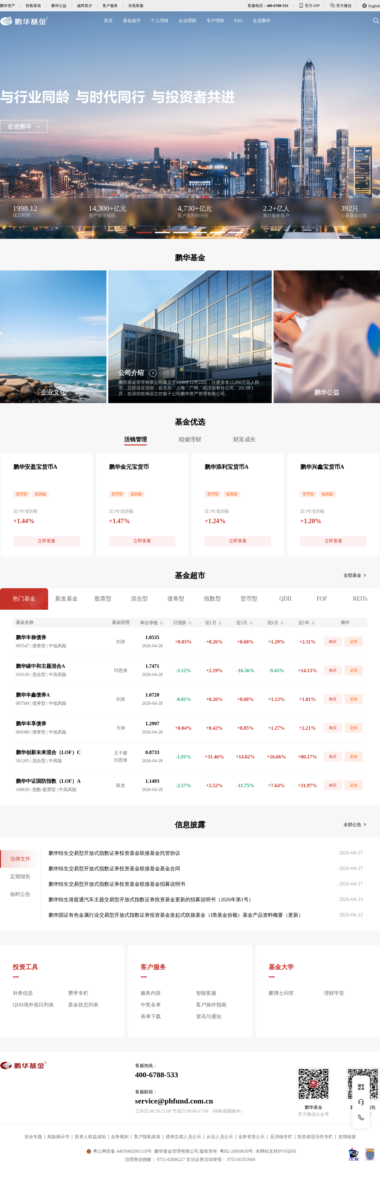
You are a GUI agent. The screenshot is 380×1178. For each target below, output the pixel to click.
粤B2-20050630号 (236, 1151)
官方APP (309, 5)
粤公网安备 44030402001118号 (118, 1151)
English (371, 5)
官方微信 (341, 5)
